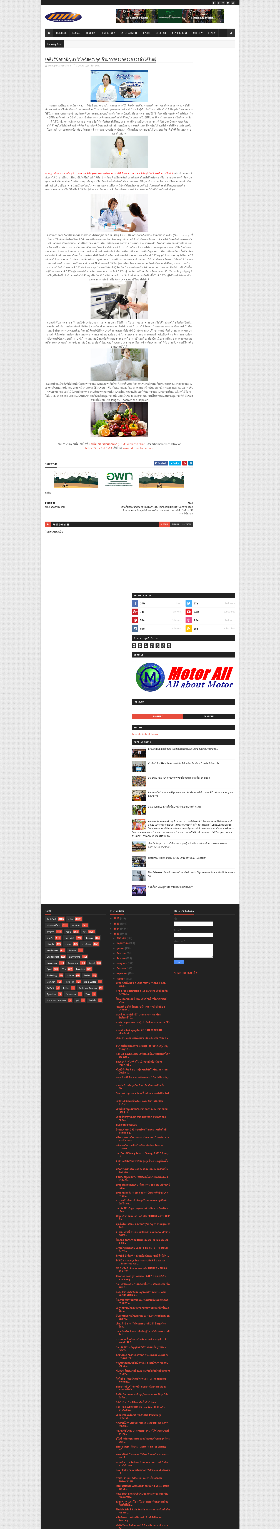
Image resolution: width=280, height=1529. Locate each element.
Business (61, 32)
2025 (117, 635)
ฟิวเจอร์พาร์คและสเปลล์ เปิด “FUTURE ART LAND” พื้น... (143, 929)
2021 (116, 1493)
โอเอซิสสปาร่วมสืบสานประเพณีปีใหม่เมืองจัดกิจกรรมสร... (142, 1013)
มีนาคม (120, 1471)
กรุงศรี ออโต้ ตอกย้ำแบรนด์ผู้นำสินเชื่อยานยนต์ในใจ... (143, 1432)
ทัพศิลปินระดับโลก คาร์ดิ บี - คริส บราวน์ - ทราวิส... (142, 1238)
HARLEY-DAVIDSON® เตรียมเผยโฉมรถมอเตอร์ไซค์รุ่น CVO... (143, 767)
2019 (116, 1503)
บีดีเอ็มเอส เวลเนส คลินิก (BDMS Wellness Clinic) (106, 468)
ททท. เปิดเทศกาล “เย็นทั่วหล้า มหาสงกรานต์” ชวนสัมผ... (141, 1285)
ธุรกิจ (97, 66)
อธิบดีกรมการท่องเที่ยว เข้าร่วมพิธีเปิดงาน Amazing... (139, 1230)
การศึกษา (86, 656)
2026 (117, 630)
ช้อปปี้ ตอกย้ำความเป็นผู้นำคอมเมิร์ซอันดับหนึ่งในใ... (141, 1440)
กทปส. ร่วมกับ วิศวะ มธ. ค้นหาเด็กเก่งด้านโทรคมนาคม (139, 1191)
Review (212, 32)
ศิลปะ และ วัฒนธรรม (56, 712)
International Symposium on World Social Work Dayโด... (142, 1199)
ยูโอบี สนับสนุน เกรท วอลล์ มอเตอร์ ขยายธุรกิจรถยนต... (143, 1152)
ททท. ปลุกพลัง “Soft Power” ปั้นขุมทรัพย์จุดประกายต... (142, 905)
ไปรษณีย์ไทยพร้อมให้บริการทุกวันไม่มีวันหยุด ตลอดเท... (140, 1448)
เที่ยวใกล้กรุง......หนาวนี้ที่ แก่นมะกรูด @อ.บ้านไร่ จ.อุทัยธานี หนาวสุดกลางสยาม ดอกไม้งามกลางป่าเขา (212, 309)
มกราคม (121, 1481)
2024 (117, 640)
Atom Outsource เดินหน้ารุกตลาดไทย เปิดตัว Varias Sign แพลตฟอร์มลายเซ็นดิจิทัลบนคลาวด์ (214, 338)
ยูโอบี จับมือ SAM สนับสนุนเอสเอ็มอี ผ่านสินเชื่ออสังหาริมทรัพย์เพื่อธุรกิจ (214, 212)
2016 (116, 1513)
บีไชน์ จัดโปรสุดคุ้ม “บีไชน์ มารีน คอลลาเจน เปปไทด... (143, 1306)
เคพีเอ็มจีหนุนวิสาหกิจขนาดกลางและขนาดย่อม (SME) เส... (142, 822)
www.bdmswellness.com (127, 472)
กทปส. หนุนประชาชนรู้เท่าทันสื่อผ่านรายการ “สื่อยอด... (143, 735)
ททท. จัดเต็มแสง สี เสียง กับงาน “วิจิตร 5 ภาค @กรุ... (141, 696)
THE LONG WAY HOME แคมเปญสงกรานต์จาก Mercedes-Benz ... (139, 1353)
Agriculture (51, 706)
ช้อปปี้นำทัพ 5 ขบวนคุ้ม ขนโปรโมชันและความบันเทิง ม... (142, 783)
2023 (117, 645)
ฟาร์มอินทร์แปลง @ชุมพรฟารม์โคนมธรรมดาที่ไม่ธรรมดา (213, 322)
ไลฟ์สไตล (69, 693)
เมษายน (121, 690)
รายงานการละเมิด (186, 684)
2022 (117, 1488)
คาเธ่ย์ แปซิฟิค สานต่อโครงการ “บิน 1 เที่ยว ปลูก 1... (142, 790)
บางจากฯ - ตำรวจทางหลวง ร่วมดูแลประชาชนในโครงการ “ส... (143, 1345)
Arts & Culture (90, 693)
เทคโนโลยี (69, 649)
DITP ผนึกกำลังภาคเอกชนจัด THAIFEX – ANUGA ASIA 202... (141, 981)
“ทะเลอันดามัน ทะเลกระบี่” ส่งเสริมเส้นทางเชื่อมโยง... (142, 1408)
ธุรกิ (77, 712)
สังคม (68, 643)
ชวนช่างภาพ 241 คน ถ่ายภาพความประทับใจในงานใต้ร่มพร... (142, 1175)
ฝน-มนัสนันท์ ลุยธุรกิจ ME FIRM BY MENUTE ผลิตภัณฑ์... (139, 743)
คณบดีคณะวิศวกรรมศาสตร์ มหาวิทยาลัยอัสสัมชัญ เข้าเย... (140, 1337)
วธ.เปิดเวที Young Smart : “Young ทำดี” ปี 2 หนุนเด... (142, 866)
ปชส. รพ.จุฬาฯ (124, 1300)
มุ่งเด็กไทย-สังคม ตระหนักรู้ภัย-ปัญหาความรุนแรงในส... (143, 937)
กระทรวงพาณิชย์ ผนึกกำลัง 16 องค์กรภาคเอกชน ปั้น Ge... (142, 1076)
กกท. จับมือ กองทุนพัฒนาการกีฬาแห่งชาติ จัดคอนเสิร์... (143, 1183)
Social (76, 32)
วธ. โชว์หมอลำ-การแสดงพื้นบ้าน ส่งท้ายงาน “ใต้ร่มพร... (143, 997)
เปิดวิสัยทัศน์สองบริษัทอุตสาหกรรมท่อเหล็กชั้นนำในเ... (142, 1021)
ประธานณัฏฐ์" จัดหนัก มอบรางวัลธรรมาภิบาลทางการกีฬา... (141, 1099)
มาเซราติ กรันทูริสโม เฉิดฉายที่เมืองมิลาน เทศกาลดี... (139, 774)
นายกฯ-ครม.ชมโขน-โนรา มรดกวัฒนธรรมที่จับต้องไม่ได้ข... (142, 1214)
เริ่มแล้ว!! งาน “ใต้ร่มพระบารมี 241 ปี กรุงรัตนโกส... (141, 1036)
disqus (154, 548)
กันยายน (121, 665)
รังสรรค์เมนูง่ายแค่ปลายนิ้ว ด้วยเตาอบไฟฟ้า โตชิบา (142, 806)
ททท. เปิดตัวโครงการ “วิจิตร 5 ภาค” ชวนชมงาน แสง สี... (142, 1167)
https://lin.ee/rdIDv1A (87, 472)
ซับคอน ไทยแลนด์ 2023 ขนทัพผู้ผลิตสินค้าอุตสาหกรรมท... (143, 1084)
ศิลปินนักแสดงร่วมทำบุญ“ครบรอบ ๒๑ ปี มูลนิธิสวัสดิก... (142, 1107)
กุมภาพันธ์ (122, 1476)
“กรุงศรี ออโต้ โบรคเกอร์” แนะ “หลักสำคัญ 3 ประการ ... (140, 719)
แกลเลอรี (51, 693)
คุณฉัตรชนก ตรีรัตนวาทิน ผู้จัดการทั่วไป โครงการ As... (138, 1262)
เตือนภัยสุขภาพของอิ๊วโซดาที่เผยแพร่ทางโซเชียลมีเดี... (142, 1385)
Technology (108, 32)
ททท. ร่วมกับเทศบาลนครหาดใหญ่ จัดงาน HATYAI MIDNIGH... (142, 1254)
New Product (180, 32)
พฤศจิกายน (122, 655)
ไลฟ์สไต (92, 712)
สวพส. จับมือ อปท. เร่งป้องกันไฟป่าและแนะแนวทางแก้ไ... (142, 890)
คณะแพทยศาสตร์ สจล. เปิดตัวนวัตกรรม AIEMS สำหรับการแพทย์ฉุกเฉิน (214, 197)
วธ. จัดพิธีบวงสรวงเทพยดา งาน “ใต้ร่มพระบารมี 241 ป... (142, 1144)
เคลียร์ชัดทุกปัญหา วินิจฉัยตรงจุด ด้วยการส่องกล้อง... (141, 830)
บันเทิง (50, 649)
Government (52, 674)
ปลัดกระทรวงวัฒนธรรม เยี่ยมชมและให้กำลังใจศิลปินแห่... (142, 882)
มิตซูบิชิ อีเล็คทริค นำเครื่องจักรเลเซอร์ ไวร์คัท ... (142, 967)
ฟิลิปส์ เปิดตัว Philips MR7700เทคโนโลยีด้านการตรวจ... (142, 1361)
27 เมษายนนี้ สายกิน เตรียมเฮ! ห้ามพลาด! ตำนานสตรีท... (143, 945)
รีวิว (64, 681)
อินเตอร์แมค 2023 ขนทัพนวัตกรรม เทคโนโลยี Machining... (141, 843)
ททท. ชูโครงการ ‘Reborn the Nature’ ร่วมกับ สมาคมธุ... (140, 1416)
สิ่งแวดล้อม (73, 674)
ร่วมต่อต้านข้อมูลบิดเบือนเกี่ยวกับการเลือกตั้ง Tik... (140, 798)
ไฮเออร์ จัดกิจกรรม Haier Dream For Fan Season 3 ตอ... (142, 953)
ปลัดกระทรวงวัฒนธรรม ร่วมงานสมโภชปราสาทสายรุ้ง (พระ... (142, 850)
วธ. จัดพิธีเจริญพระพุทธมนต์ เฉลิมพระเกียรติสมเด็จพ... (142, 921)
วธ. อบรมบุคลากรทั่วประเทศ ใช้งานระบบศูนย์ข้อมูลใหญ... (142, 1330)
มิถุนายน (121, 680)
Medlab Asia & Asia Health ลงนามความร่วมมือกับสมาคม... (143, 1222)
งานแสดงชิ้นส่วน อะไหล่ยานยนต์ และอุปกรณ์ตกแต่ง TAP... (141, 1052)
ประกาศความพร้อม (126, 836)
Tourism (90, 32)
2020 (117, 1498)
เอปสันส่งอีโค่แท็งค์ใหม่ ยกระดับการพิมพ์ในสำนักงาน (139, 814)
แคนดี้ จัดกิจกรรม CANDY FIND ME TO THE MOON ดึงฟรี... (142, 961)
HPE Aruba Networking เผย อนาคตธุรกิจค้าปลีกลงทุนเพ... (142, 704)
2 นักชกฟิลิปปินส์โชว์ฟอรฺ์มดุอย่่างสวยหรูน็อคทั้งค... (142, 874)
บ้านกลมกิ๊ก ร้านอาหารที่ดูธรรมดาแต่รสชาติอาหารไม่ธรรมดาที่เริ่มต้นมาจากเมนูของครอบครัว (214, 242)
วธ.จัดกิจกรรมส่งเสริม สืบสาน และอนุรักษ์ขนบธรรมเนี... (143, 1322)
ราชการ (50, 643)
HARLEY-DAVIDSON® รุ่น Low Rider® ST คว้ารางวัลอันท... (140, 1120)
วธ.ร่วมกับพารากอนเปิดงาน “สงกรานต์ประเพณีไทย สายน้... (142, 1314)
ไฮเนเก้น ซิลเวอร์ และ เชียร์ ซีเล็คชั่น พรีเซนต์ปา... (141, 712)
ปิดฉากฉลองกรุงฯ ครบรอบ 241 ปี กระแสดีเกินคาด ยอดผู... (141, 989)
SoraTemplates (62, 1524)
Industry (70, 687)
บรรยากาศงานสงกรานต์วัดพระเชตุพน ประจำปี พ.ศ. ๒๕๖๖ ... (142, 1246)
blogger (143, 548)
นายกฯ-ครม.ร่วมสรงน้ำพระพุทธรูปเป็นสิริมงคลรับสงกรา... (142, 1401)
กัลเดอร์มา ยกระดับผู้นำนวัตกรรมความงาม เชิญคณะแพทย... (142, 1207)
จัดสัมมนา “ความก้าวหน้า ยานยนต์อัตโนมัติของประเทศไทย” (142, 1068)
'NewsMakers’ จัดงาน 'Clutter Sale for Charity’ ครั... (141, 1159)
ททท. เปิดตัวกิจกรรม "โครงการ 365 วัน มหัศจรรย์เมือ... (143, 898)
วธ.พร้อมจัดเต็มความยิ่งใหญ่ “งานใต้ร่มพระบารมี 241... (142, 1044)
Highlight (192, 163)
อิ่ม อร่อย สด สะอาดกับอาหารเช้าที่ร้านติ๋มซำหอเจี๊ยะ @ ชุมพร (213, 226)
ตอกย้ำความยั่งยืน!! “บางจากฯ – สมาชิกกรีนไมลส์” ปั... (138, 727)
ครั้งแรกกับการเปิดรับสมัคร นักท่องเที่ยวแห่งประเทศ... (139, 858)
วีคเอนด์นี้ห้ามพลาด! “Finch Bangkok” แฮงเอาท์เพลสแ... (142, 1136)
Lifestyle (161, 32)
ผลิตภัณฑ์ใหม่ (53, 637)
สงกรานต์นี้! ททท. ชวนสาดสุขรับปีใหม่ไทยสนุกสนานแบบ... (139, 1277)
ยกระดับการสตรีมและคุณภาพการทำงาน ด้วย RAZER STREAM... (141, 1005)
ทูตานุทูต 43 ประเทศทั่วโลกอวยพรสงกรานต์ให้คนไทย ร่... (143, 1293)
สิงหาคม (121, 670)
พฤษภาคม (122, 685)
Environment (71, 706)
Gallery (66, 699)
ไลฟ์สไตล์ (51, 630)
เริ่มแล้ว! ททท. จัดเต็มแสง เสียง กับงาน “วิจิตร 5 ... (142, 751)
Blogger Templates (91, 1524)
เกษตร (68, 656)
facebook (165, 548)
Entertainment (129, 32)
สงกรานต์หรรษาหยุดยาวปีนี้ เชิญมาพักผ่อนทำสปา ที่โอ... (143, 1393)
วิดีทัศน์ (50, 699)
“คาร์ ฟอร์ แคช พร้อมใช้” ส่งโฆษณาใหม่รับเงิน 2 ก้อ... (142, 1369)
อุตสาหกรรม (75, 668)
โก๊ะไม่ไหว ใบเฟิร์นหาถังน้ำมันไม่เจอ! (136, 1114)
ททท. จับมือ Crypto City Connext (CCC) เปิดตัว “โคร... (141, 1424)
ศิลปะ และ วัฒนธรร (88, 699)
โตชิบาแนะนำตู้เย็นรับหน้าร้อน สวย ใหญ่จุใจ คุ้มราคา (142, 1377)
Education (80, 681)
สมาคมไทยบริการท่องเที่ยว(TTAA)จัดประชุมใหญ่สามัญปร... (142, 759)
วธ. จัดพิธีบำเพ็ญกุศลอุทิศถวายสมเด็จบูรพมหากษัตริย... (141, 1060)
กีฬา (85, 643)
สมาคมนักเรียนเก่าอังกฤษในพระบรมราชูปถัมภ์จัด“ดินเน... (141, 913)
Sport (146, 32)
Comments (220, 163)
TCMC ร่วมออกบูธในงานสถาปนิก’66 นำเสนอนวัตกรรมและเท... (140, 973)
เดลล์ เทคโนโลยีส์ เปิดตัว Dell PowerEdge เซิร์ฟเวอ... (138, 1128)
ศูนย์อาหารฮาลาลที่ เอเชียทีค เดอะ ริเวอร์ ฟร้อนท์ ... (143, 1270)
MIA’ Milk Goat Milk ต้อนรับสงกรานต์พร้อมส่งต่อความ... (142, 1456)
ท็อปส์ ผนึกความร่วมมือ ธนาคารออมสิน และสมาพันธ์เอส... (142, 1464)
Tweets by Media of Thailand (191, 181)
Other (196, 32)
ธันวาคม (121, 650)
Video (88, 706)
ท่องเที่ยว (76, 637)
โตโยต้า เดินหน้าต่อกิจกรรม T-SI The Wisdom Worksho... (141, 1092)
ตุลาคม (120, 660)
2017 (116, 1508)
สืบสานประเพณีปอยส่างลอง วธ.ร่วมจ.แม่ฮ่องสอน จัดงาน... (143, 1028)
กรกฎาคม (122, 675)
